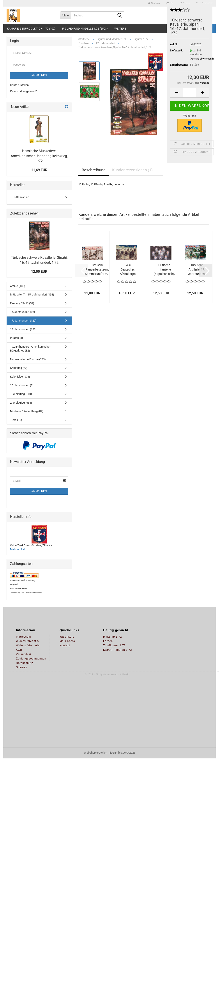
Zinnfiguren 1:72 (114, 645)
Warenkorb (67, 636)
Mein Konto (67, 641)
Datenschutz (24, 663)
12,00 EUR (39, 271)
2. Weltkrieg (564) (21, 402)
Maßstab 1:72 (112, 636)
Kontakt (65, 645)
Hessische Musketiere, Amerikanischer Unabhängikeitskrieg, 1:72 (39, 156)
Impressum (23, 636)
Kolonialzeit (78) (20, 376)
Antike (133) (17, 286)
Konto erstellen (19, 85)
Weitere (120, 28)
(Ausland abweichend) (202, 58)
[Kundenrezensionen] (180, 11)
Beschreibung (94, 170)
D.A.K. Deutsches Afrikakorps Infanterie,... (127, 269)
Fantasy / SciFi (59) (22, 303)
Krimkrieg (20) (19, 367)
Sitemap (21, 667)
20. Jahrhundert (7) (22, 385)
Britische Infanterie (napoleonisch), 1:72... (164, 269)
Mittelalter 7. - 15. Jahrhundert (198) (32, 294)
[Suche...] (65, 15)
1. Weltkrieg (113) (21, 394)
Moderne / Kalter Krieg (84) (26, 411)
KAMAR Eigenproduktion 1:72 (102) (31, 28)
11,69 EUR (39, 170)
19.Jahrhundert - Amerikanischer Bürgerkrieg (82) (30, 348)
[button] (176, 93)
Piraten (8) (16, 337)
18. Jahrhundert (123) (23, 329)
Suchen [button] (154, 3)
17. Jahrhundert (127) (23, 320)
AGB (19, 649)
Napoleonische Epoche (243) (28, 359)
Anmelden (39, 75)
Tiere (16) (16, 420)
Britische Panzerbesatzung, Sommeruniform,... (97, 269)
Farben (108, 641)
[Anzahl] (189, 93)
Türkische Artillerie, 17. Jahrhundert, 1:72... (197, 269)
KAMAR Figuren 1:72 (117, 649)
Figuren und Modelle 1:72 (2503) (85, 28)
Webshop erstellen (95, 752)
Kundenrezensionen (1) (132, 170)
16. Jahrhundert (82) (22, 311)
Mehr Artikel (17, 549)
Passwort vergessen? (23, 91)
